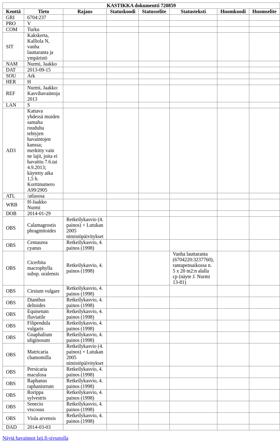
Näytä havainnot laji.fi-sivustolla (35, 438)
